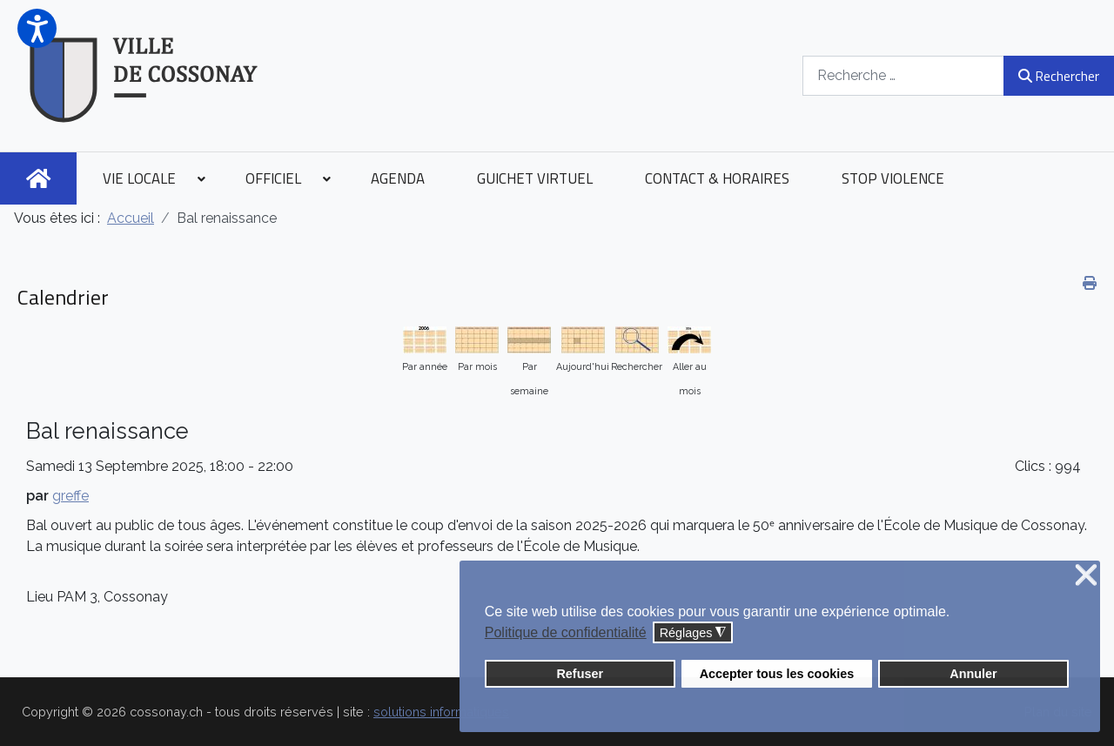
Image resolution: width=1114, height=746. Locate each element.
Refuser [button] (579, 674)
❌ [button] (1086, 575)
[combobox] (903, 75)
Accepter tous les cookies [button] (777, 674)
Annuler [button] (973, 674)
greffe (70, 495)
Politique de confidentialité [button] (566, 632)
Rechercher (1058, 75)
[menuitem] (38, 178)
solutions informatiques (441, 711)
